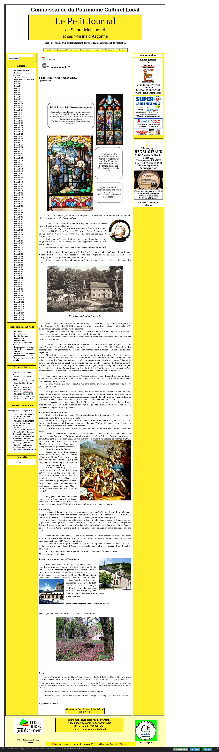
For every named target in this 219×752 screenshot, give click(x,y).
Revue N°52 (18, 193)
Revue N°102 (19, 302)
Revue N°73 (18, 239)
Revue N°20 (18, 123)
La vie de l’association (22, 71)
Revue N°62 (18, 215)
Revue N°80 (18, 254)
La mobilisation (20, 334)
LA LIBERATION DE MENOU (23, 429)
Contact (121, 50)
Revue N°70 (18, 232)
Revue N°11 (18, 103)
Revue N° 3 (18, 86)
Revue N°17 (18, 117)
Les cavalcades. (20, 340)
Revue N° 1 (18, 82)
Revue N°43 (18, 173)
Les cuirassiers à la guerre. (24, 347)
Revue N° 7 (18, 95)
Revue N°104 (19, 306)
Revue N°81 (18, 256)
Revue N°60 (18, 210)
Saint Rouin (18, 462)
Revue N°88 (18, 271)
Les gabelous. (19, 338)
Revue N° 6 (18, 93)
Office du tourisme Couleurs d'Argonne (28, 741)
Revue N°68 (18, 228)
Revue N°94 (18, 285)
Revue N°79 (18, 252)
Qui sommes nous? (61, 50)
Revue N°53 (18, 195)
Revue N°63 (18, 217)
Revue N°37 (18, 160)
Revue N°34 (18, 154)
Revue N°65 (18, 221)
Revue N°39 (18, 165)
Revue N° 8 (18, 97)
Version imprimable (54, 67)
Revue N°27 (18, 138)
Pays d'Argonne (146, 742)
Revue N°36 (18, 158)
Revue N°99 (18, 295)
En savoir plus (180, 749)
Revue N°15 (18, 112)
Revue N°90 (18, 276)
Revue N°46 (18, 180)
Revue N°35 (18, 156)
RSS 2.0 (57, 744)
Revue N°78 (18, 250)
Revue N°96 (18, 289)
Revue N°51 (18, 191)
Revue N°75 (18, 243)
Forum (97, 50)
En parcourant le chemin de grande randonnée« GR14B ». (24, 355)
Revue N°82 (18, 258)
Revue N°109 (19, 317)
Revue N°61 (18, 213)
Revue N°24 (18, 132)
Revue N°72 (18, 237)
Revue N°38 (18, 162)
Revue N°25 (18, 134)
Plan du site (67, 744)
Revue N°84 (18, 263)
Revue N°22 (18, 127)
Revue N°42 (18, 171)
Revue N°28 (18, 141)
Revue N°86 (18, 267)
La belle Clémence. (21, 336)
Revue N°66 (18, 223)
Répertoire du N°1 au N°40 (24, 79)
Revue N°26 (18, 136)
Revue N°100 (19, 298)
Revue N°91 (18, 278)
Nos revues (73, 50)
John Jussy (47, 81)
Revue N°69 (18, 230)
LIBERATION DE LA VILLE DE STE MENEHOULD (23, 416)
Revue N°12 (18, 106)
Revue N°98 (18, 293)
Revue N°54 (18, 197)
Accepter (195, 749)
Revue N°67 (18, 226)
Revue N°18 (18, 119)
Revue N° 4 (18, 88)
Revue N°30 (18, 145)
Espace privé (77, 744)
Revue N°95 (18, 287)
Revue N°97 (18, 291)
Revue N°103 (19, 304)
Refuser (207, 749)
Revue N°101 (19, 300)
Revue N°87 (18, 269)
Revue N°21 (18, 125)
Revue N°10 (18, 101)
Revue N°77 (18, 247)
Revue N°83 (18, 261)
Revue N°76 (18, 245)
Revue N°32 (18, 149)
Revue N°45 (18, 178)
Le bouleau (18, 332)
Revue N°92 (18, 280)
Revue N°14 (18, 110)
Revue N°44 (18, 175)
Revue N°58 (18, 206)
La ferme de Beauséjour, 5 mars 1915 (22, 446)
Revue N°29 (18, 143)
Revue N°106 (19, 311)
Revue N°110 (19, 319)
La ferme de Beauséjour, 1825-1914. (23, 433)
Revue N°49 (18, 186)
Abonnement (109, 50)
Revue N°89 (18, 274)
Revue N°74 (18, 241)
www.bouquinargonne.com (148, 93)
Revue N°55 (18, 199)
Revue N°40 (18, 167)
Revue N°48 (18, 184)
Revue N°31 (18, 147)
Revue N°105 (19, 309)
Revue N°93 (18, 282)
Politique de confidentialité (107, 744)
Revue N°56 (18, 202)
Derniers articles (85, 50)
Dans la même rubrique (22, 327)
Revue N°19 (18, 121)
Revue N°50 (18, 189)
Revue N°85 (18, 265)
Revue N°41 (18, 169)
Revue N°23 (18, 130)
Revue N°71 (18, 234)
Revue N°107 (19, 313)
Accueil (49, 50)
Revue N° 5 (18, 90)
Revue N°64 (18, 219)
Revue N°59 (18, 208)
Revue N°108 (19, 315)
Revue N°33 (18, 151)
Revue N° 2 (18, 84)
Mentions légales (20, 77)
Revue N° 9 (18, 99)
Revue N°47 (18, 182)
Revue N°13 (18, 108)
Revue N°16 (18, 114)
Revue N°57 (18, 204)
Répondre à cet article (48, 703)
